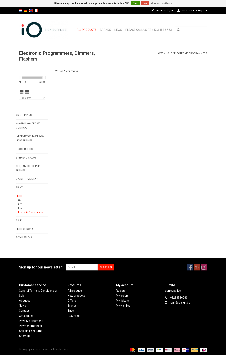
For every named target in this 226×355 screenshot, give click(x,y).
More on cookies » (161, 3)
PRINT (19, 187)
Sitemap (24, 335)
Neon (20, 200)
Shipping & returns (30, 330)
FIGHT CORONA (24, 229)
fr (36, 10)
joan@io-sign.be (180, 302)
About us (24, 300)
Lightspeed (62, 349)
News (118, 29)
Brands (105, 29)
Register (121, 290)
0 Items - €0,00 (162, 10)
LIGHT (169, 53)
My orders (122, 295)
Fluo (20, 208)
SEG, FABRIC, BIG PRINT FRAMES (29, 168)
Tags (71, 310)
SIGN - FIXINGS (24, 115)
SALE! (19, 220)
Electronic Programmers (190, 53)
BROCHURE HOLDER (27, 149)
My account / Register (192, 10)
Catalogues (26, 315)
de (25, 10)
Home (160, 53)
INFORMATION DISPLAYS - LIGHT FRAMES (30, 138)
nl (20, 10)
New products (76, 295)
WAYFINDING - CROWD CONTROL (28, 125)
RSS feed (74, 315)
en (31, 10)
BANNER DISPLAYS (26, 157)
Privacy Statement (31, 320)
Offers (72, 300)
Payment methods (31, 325)
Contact (24, 310)
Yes (135, 3)
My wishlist (123, 305)
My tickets (122, 300)
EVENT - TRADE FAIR (27, 179)
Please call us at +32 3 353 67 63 (148, 29)
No (145, 3)
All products (87, 29)
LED (20, 204)
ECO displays (24, 237)
